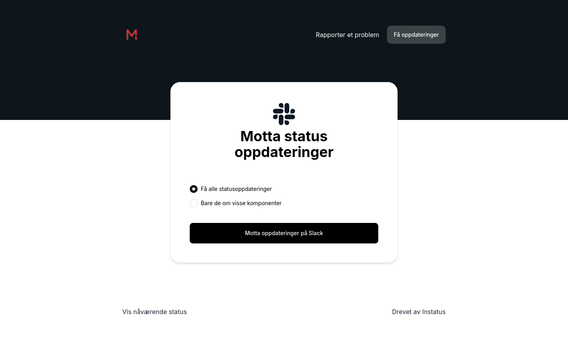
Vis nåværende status (154, 312)
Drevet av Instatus (419, 312)
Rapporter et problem (347, 35)
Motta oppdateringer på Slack (284, 233)
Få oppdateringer (416, 34)
